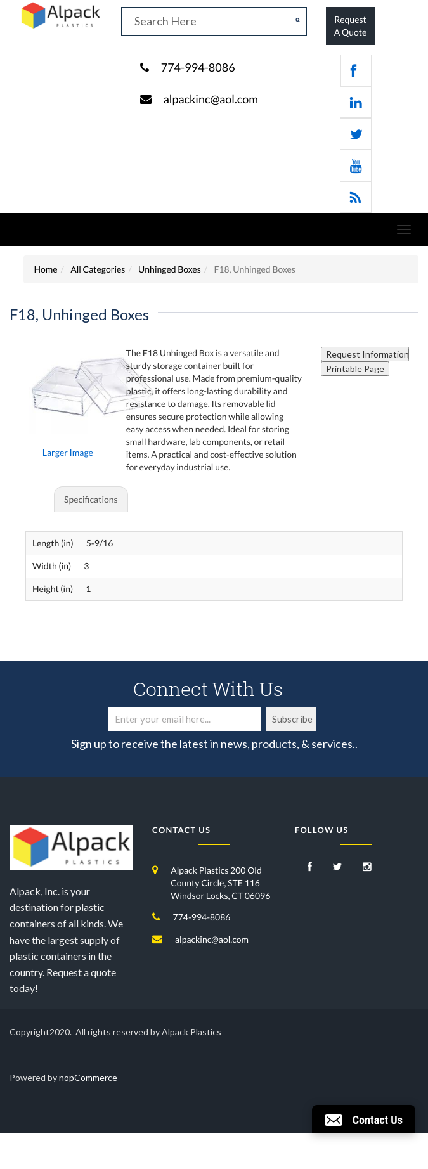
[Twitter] (337, 867)
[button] (363, 1119)
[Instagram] (367, 867)
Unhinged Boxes (169, 269)
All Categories (97, 269)
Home (45, 269)
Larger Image (67, 452)
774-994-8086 (198, 67)
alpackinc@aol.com (211, 99)
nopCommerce (88, 1077)
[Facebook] (310, 867)
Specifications (91, 499)
